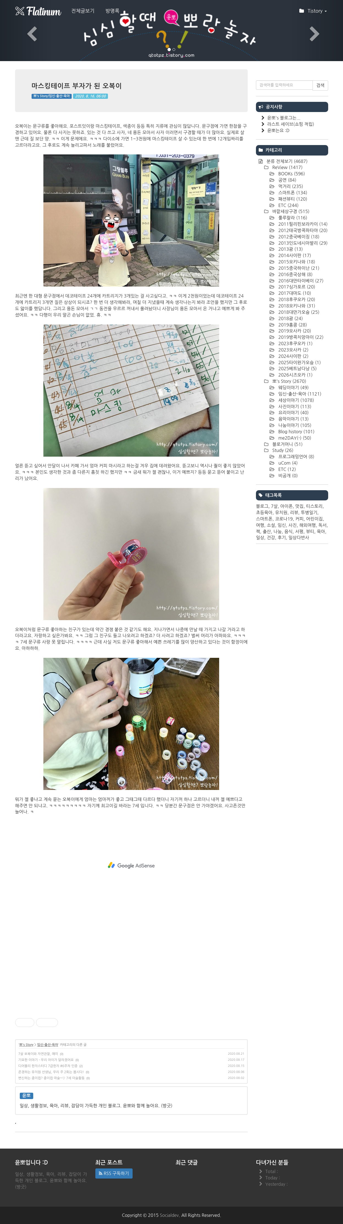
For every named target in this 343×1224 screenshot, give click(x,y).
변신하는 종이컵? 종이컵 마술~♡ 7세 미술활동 (51, 1078)
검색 (320, 85)
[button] (25, 30)
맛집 (299, 506)
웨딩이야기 (293, 387)
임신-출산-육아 (47, 1044)
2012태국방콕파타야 (302, 230)
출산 (267, 531)
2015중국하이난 (298, 268)
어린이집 (314, 519)
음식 (288, 531)
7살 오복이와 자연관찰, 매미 (38, 1054)
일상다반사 (298, 537)
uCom (287, 463)
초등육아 (264, 512)
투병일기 (309, 512)
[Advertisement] (131, 865)
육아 (321, 531)
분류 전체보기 (286, 161)
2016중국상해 (295, 274)
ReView (287, 167)
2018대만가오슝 (298, 312)
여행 (260, 525)
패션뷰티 (292, 199)
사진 (292, 525)
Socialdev (169, 1215)
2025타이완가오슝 (299, 362)
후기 (282, 537)
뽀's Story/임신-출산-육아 (52, 96)
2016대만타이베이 (300, 281)
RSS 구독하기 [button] (114, 1173)
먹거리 (290, 186)
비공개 (287, 475)
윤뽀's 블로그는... (283, 118)
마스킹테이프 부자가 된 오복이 (77, 86)
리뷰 (294, 512)
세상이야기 (295, 400)
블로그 (262, 506)
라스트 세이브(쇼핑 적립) (290, 124)
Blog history (295, 431)
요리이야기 (293, 412)
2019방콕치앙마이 (300, 337)
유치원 (281, 512)
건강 (271, 537)
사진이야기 (294, 406)
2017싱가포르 (296, 287)
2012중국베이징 (298, 237)
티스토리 (314, 506)
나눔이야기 (294, 425)
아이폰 (286, 506)
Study (282, 450)
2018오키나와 (296, 306)
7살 (274, 506)
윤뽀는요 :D (278, 130)
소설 (271, 525)
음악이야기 (293, 419)
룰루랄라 (292, 218)
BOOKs (291, 173)
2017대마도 (294, 293)
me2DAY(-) (294, 438)
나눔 (278, 531)
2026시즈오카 (295, 375)
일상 (260, 537)
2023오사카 (292, 350)
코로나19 (284, 519)
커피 (299, 519)
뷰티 (310, 531)
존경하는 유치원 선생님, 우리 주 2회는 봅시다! (51, 1072)
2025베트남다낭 (297, 368)
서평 (299, 531)
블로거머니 (287, 444)
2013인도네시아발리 (302, 243)
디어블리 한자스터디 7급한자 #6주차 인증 (48, 1066)
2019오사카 (294, 331)
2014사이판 (294, 255)
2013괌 (290, 249)
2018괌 (290, 318)
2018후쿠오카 (296, 299)
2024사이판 (292, 356)
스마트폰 (292, 192)
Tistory (313, 13)
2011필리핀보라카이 (302, 224)
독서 (322, 525)
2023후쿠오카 (295, 343)
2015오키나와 (296, 262)
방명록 (112, 11)
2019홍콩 (292, 325)
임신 (282, 525)
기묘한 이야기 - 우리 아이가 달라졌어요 (46, 1060)
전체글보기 (83, 11)
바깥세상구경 (290, 211)
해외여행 (307, 525)
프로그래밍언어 (295, 456)
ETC (288, 205)
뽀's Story (26, 1044)
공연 (286, 180)
